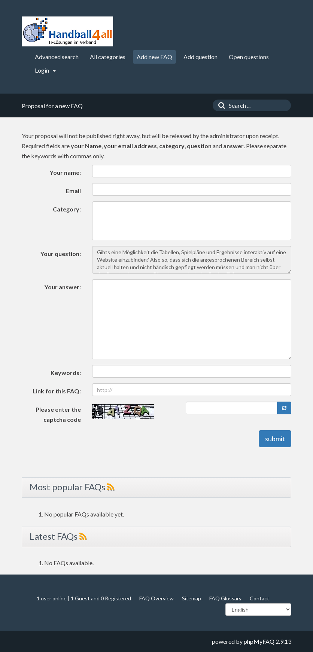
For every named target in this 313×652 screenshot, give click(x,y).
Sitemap (191, 598)
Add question (200, 56)
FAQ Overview (156, 598)
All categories (107, 56)
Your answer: (63, 286)
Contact (259, 598)
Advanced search (57, 56)
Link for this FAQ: (57, 390)
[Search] (220, 105)
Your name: (65, 172)
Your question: (60, 253)
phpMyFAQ (259, 641)
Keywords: (66, 372)
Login (45, 70)
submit (275, 439)
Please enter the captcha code (58, 414)
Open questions (249, 56)
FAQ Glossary (225, 598)
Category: (67, 209)
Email (73, 190)
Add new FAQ (154, 56)
